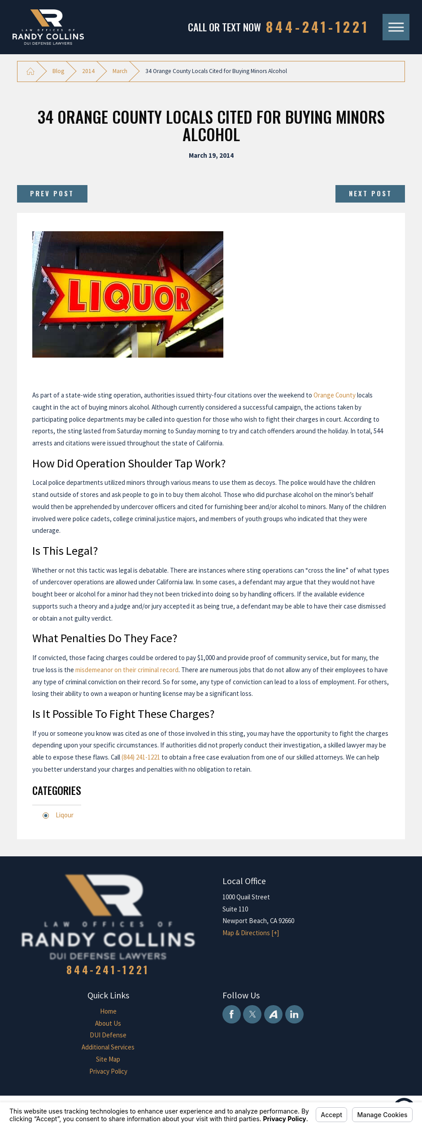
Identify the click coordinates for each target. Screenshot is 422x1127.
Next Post (370, 193)
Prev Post (52, 193)
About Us (108, 1023)
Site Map (108, 1059)
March (120, 71)
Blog (58, 71)
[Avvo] (273, 1014)
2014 (88, 71)
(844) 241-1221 (141, 757)
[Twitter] (252, 1014)
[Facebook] (231, 1014)
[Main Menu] (396, 27)
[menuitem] (108, 1012)
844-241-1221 (317, 27)
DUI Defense (108, 1035)
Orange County (334, 395)
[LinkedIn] (294, 1014)
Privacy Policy (108, 1071)
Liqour (65, 815)
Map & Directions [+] (250, 932)
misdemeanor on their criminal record (126, 669)
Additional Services (108, 1047)
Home (108, 1011)
